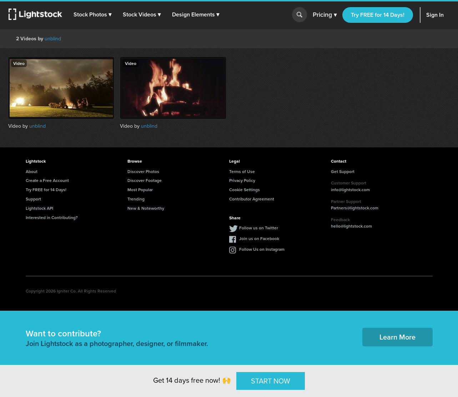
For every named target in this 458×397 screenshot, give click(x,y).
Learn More (397, 337)
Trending (136, 199)
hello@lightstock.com (351, 226)
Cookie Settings (244, 190)
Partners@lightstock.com (354, 208)
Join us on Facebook (259, 238)
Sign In (435, 15)
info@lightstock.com (350, 190)
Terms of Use (242, 171)
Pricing (325, 15)
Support (33, 199)
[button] (92, 14)
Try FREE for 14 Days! (377, 15)
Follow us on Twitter (258, 228)
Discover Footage (144, 180)
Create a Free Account (47, 180)
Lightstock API (39, 208)
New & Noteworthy (145, 208)
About (31, 171)
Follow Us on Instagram (262, 249)
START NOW (270, 380)
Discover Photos (143, 171)
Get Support (342, 171)
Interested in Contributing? (52, 217)
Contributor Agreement (251, 199)
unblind (53, 38)
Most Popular (140, 190)
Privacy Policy (242, 180)
